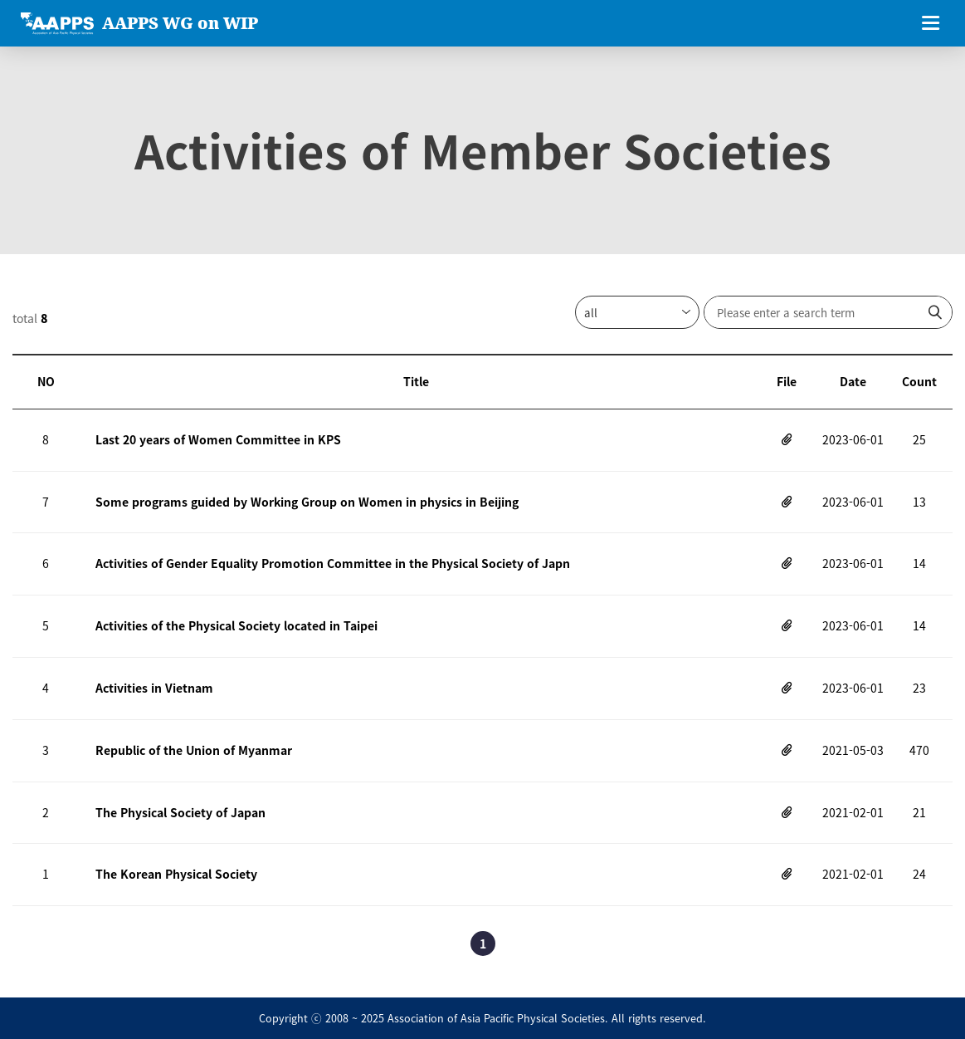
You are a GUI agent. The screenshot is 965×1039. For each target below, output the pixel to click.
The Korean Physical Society (176, 873)
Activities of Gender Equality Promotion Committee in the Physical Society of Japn (332, 563)
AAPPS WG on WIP (180, 23)
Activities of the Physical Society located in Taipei (236, 625)
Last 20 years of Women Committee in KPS (218, 439)
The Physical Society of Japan (180, 812)
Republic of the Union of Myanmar (193, 750)
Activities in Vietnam (154, 687)
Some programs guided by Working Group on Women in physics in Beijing (307, 501)
